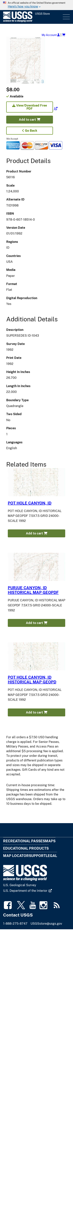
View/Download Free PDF (29, 107)
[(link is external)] (31, 108)
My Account (51, 35)
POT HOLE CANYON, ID (29, 503)
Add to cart (29, 119)
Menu (66, 17)
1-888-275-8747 (15, 923)
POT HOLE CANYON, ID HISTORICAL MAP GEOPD (32, 679)
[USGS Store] (32, 16)
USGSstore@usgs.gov (46, 923)
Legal (51, 856)
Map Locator (16, 856)
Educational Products (26, 848)
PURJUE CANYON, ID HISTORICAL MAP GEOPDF (33, 590)
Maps (50, 841)
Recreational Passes (24, 841)
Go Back (29, 130)
